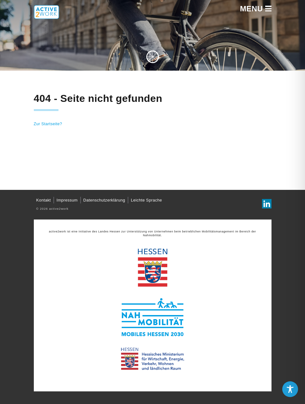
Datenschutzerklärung (104, 200)
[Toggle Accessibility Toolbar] (290, 389)
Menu (255, 9)
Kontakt (43, 200)
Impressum (67, 200)
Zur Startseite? (48, 123)
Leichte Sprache (146, 200)
